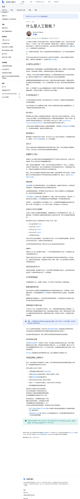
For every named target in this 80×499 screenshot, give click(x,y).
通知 (36, 10)
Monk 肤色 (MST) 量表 (48, 321)
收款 (30, 10)
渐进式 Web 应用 (21, 10)
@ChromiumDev (67, 420)
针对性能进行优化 (66, 126)
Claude (39, 229)
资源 (3, 7)
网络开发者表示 (33, 343)
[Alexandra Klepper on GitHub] (33, 35)
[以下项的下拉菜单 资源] (26, 2)
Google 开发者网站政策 (40, 434)
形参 (40, 199)
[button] (10, 69)
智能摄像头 (35, 374)
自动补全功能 (46, 371)
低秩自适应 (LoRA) (34, 413)
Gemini (40, 224)
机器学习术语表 (52, 59)
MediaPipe (39, 123)
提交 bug (26, 492)
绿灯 (31, 88)
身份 (12, 10)
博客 (49, 2)
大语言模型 (39, 139)
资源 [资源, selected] (23, 2)
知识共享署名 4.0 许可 (47, 432)
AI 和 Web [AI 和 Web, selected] (4, 10)
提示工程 (44, 293)
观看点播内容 (44, 16)
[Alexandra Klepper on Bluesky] (36, 35)
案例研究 (56, 2)
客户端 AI (28, 353)
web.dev (28, 21)
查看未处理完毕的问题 (29, 495)
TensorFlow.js (30, 123)
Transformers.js (66, 120)
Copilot (39, 232)
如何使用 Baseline (40, 2)
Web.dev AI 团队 (38, 422)
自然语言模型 (35, 377)
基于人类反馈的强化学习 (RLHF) (38, 408)
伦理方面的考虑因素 (52, 329)
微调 (41, 77)
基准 (31, 2)
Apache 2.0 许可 (71, 432)
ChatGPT (38, 227)
